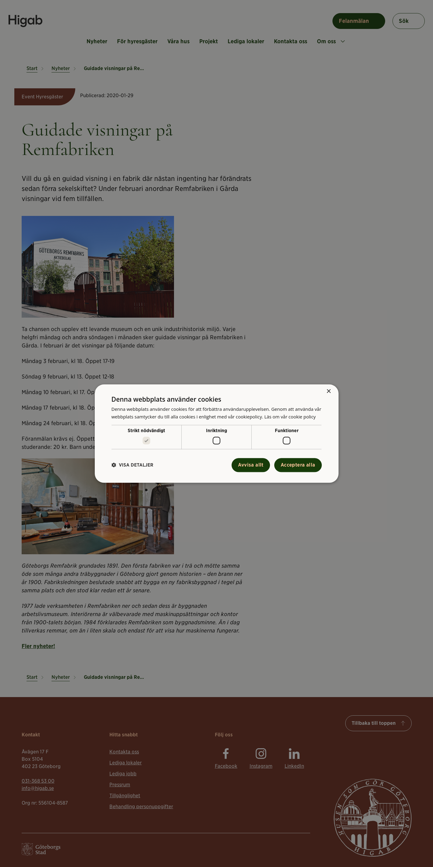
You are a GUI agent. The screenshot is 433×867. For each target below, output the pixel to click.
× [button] (328, 391)
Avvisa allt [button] (250, 465)
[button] (132, 465)
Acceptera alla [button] (298, 465)
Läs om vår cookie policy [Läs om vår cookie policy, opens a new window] (290, 417)
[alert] (216, 433)
